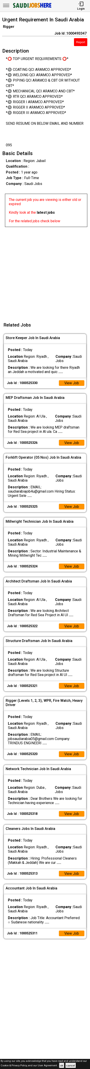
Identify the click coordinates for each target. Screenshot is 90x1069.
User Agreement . (48, 1065)
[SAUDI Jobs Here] (32, 8)
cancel (70, 1065)
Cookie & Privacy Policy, (14, 1065)
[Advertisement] (45, 272)
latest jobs (46, 212)
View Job (71, 383)
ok (61, 1065)
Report (80, 42)
